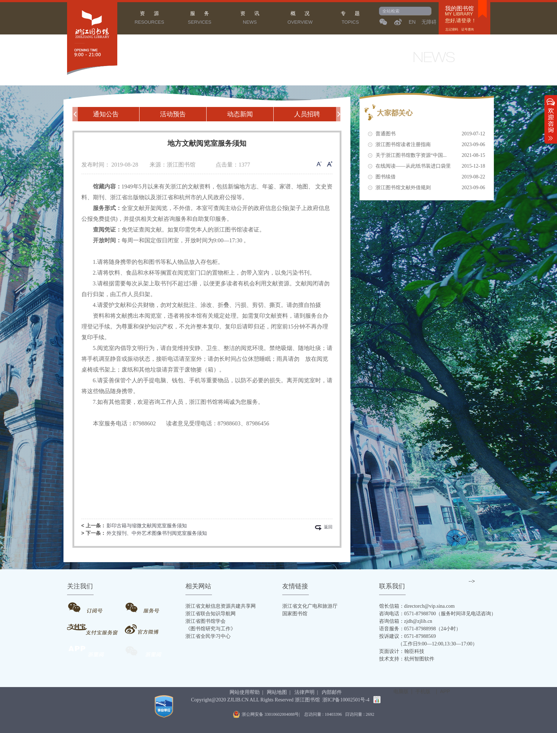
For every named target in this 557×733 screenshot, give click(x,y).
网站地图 (277, 692)
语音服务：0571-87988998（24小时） (420, 628)
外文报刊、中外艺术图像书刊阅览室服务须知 (157, 533)
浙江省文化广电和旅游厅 (309, 606)
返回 (328, 527)
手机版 (422, 691)
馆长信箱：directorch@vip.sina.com (417, 606)
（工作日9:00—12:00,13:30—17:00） (428, 643)
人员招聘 (307, 114)
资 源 (149, 19)
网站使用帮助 (245, 692)
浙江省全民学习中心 (208, 636)
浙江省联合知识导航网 (210, 613)
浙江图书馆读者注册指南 (430, 144)
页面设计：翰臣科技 (401, 651)
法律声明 (304, 692)
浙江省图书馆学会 (205, 621)
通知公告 (106, 114)
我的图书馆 (459, 8)
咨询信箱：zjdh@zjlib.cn (406, 621)
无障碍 (428, 22)
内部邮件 (332, 692)
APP (445, 691)
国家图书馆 (294, 613)
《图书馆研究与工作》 (210, 628)
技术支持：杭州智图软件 (406, 659)
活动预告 (173, 114)
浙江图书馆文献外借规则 (430, 187)
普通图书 (430, 134)
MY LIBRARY (459, 14)
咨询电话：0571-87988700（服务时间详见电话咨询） (437, 613)
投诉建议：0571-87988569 (407, 636)
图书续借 (430, 177)
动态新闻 (240, 114)
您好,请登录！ (461, 20)
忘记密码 (451, 29)
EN (412, 22)
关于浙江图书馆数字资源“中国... (430, 155)
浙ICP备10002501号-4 (345, 699)
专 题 (350, 19)
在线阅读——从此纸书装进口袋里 (430, 166)
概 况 (300, 19)
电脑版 (401, 691)
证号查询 (467, 29)
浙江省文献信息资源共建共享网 (220, 606)
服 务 (200, 19)
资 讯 (250, 19)
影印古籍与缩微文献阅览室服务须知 (147, 525)
